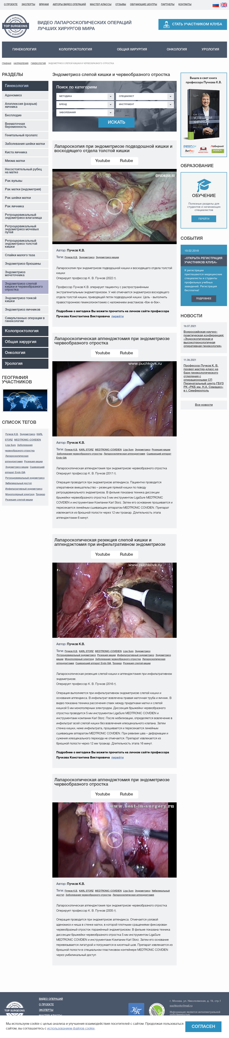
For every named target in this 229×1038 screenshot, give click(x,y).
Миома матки (15, 161)
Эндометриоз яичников (22, 309)
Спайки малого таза (20, 255)
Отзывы (120, 4)
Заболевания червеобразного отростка (79, 454)
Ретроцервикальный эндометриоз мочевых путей (22, 229)
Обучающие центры (143, 4)
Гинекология (24, 49)
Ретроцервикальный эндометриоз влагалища (23, 216)
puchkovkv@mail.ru (181, 1006)
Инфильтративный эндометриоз (23, 489)
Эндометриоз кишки (16, 467)
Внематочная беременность (15, 125)
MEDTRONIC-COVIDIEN (27, 440)
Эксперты (28, 4)
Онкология (177, 49)
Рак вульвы (13, 181)
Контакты (184, 4)
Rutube (126, 161)
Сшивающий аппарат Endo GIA (93, 663)
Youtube (102, 161)
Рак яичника (14, 206)
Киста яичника (16, 152)
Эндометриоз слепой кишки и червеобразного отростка (24, 286)
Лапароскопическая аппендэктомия (124, 454)
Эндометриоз (27, 434)
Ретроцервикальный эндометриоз (24, 478)
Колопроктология (75, 49)
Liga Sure (10, 445)
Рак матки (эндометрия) (23, 189)
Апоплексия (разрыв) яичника (21, 105)
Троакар (40, 494)
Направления (21, 63)
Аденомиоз (13, 95)
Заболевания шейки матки (25, 144)
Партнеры (167, 4)
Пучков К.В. (11, 434)
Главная (6, 63)
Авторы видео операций (69, 4)
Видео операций (51, 999)
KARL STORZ (86, 450)
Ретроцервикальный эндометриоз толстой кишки (21, 244)
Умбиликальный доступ (18, 483)
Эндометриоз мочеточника (15, 274)
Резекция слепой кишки (19, 500)
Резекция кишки (33, 462)
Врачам (44, 4)
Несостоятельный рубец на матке (23, 171)
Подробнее (203, 299)
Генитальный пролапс (21, 135)
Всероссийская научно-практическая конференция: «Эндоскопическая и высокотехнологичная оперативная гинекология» (204, 339)
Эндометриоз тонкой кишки (20, 300)
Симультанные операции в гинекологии (25, 320)
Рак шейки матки (18, 198)
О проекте (11, 4)
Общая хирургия (132, 49)
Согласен (203, 1027)
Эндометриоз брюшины (23, 264)
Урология (210, 49)
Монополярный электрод (19, 494)
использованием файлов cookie (71, 1028)
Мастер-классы (100, 4)
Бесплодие (13, 115)
